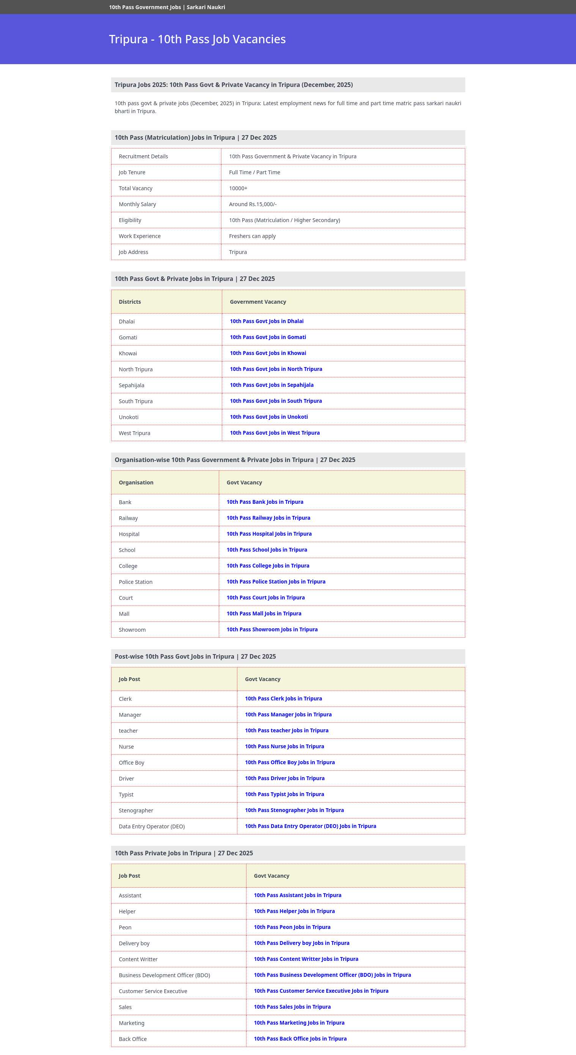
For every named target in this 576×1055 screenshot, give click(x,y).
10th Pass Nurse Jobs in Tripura (284, 746)
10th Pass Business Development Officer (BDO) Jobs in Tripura (332, 974)
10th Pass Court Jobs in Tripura (266, 597)
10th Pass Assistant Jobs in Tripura (298, 895)
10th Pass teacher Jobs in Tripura (286, 730)
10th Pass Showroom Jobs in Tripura (272, 629)
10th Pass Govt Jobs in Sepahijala (272, 384)
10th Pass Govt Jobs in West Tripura (275, 432)
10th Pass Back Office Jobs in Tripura (300, 1038)
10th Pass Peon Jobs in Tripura (292, 926)
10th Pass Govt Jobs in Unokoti (269, 416)
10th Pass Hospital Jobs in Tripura (269, 533)
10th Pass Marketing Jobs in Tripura (299, 1022)
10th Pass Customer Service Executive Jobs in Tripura (321, 990)
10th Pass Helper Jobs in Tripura (294, 911)
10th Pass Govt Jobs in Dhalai (266, 321)
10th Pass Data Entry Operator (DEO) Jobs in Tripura (311, 825)
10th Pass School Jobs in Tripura (267, 549)
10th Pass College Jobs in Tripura (268, 565)
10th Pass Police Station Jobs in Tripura (276, 581)
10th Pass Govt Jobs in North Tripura (276, 368)
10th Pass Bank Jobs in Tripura (265, 501)
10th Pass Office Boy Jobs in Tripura (290, 762)
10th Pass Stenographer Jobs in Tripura (294, 810)
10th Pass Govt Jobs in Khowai (268, 352)
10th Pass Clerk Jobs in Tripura (283, 698)
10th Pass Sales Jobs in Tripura (292, 1006)
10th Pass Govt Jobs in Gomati (268, 337)
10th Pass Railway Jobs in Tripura (269, 517)
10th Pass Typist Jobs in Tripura (284, 794)
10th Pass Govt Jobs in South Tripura (276, 400)
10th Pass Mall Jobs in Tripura (264, 613)
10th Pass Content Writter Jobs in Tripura (306, 958)
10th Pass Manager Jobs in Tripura (288, 714)
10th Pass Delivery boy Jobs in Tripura (302, 942)
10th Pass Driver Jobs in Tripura (285, 778)
